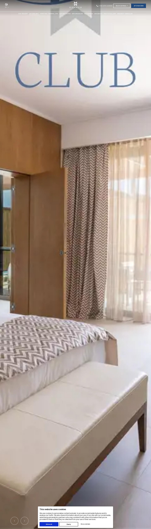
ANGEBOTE (98, 14)
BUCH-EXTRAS (121, 6)
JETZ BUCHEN (138, 6)
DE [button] (6, 7)
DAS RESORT (23, 14)
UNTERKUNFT (34, 14)
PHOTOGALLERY (110, 14)
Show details (85, 524)
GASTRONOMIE (65, 14)
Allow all (49, 524)
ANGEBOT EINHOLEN (125, 14)
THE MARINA (88, 14)
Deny (69, 524)
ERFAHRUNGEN (77, 14)
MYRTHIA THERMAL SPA (49, 14)
